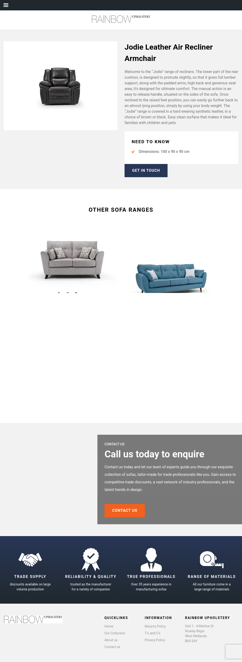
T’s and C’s (152, 633)
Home (108, 626)
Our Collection (114, 633)
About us (111, 640)
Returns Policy (155, 626)
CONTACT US (141, 510)
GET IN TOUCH (146, 170)
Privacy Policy (155, 640)
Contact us (112, 647)
